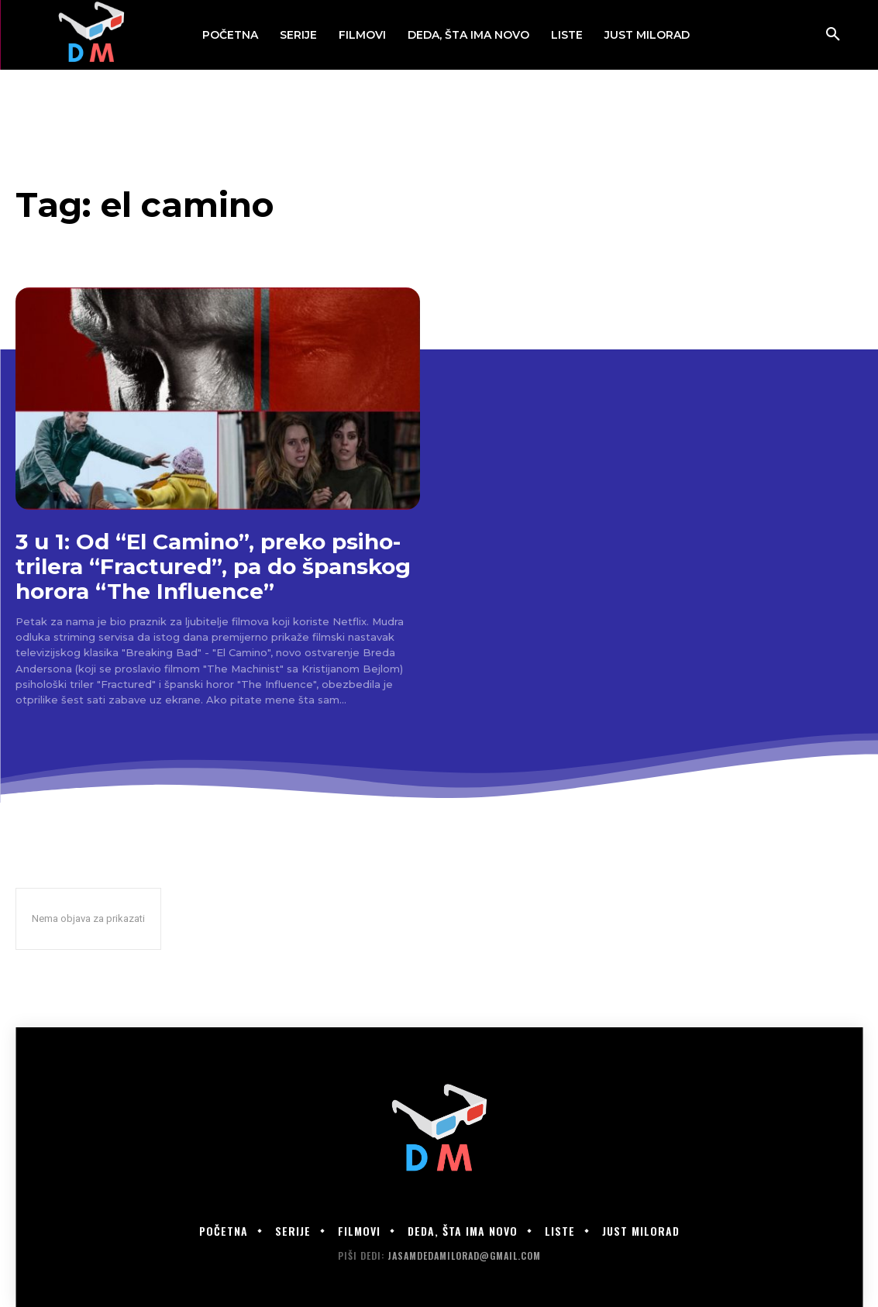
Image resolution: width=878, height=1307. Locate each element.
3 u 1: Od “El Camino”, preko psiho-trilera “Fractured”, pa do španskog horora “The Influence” (213, 566)
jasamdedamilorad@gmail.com (464, 1255)
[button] (833, 34)
